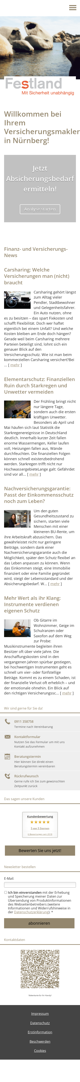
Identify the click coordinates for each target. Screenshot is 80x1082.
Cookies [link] (40, 1050)
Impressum (40, 1013)
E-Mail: (9, 878)
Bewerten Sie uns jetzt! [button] (40, 850)
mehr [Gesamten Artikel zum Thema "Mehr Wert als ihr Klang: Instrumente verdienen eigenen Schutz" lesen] (66, 693)
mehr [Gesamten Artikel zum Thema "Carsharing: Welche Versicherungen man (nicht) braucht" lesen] (15, 364)
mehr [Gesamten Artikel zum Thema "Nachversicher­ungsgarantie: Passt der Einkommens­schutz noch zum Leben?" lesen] (55, 583)
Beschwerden (40, 1041)
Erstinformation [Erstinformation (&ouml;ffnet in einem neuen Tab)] (40, 1032)
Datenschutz (40, 1023)
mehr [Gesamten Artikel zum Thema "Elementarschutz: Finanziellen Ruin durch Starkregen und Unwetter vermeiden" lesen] (34, 474)
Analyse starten (40, 209)
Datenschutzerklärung (31, 912)
